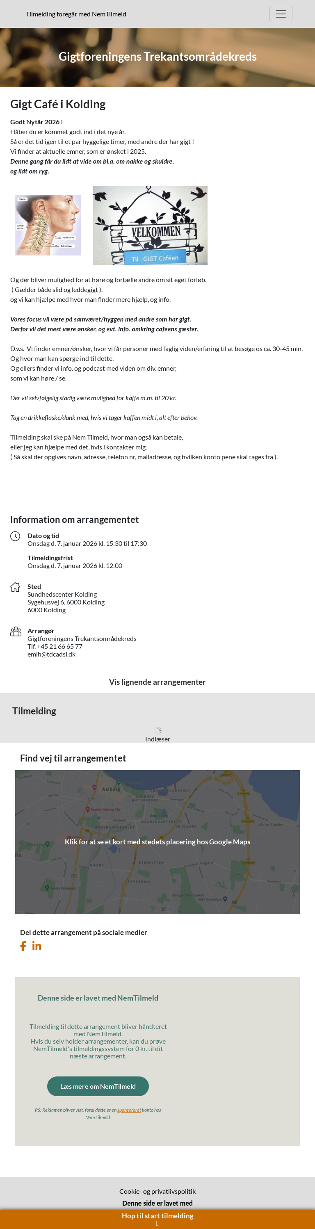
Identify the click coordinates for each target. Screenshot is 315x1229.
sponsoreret (129, 1110)
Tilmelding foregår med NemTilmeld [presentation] (76, 14)
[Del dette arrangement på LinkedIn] (36, 946)
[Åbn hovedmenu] (280, 14)
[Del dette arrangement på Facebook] (23, 946)
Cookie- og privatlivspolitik (157, 1191)
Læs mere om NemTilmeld (98, 1086)
